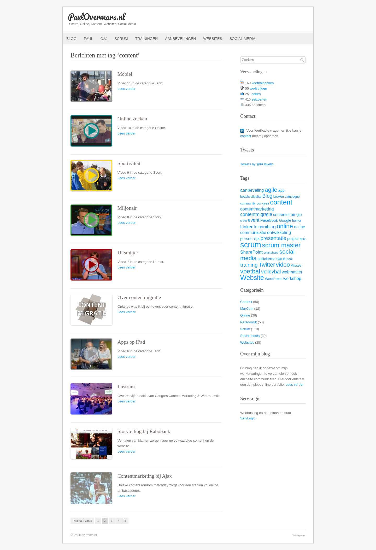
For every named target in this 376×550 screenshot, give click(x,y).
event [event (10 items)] (253, 220)
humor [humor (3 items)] (296, 221)
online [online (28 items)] (285, 226)
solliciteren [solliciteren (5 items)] (266, 259)
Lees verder (127, 89)
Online (245, 315)
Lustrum (126, 386)
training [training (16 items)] (249, 265)
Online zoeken (132, 118)
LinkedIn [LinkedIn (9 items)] (248, 226)
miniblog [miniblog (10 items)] (267, 226)
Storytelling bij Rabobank (144, 431)
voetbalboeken (263, 83)
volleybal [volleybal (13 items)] (271, 271)
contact (245, 136)
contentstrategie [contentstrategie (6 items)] (287, 214)
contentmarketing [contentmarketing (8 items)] (257, 209)
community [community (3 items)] (248, 203)
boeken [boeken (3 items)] (278, 196)
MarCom (246, 309)
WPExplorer (299, 535)
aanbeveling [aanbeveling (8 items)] (252, 190)
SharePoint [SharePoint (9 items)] (251, 252)
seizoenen (259, 99)
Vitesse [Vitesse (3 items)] (296, 265)
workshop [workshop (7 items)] (292, 278)
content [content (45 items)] (281, 202)
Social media (242, 39)
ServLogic (247, 418)
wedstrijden (258, 88)
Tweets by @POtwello (257, 164)
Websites (212, 39)
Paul (88, 39)
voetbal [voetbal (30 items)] (250, 271)
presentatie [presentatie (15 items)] (273, 238)
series (256, 94)
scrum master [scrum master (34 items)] (281, 245)
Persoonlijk (248, 322)
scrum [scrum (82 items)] (250, 244)
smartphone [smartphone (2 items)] (271, 252)
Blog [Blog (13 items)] (267, 196)
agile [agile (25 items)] (271, 189)
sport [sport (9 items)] (282, 258)
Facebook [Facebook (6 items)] (269, 220)
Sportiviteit (129, 163)
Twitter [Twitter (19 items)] (266, 265)
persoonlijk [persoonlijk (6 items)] (250, 238)
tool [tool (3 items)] (290, 259)
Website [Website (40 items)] (252, 277)
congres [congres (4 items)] (263, 203)
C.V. (103, 39)
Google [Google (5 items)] (285, 220)
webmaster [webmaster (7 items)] (292, 272)
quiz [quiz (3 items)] (302, 239)
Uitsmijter (128, 252)
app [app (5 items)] (281, 190)
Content (246, 302)
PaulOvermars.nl (96, 17)
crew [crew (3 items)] (243, 221)
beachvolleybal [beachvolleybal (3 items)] (250, 196)
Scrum (121, 39)
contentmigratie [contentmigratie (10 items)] (256, 214)
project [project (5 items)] (293, 239)
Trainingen (146, 39)
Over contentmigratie (139, 297)
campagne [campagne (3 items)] (292, 196)
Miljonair (127, 208)
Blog (71, 39)
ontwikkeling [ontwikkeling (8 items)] (279, 232)
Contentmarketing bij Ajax (145, 476)
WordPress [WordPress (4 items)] (274, 279)
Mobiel (125, 74)
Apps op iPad (131, 342)
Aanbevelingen (180, 39)
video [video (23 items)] (283, 264)
